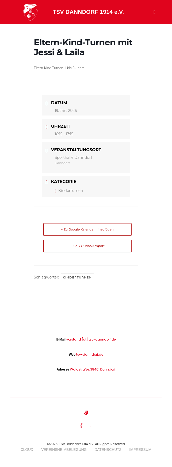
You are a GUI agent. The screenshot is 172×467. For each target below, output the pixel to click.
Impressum (140, 449)
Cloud (27, 449)
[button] (154, 12)
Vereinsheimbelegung (64, 449)
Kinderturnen (69, 190)
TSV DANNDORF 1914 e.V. (88, 12)
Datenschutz (107, 449)
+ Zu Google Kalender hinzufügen (87, 229)
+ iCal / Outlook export (87, 246)
